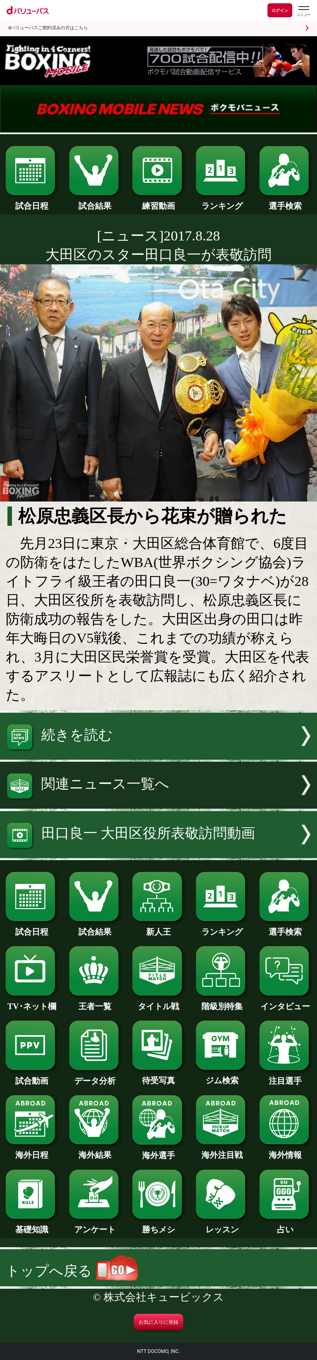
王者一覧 (95, 1002)
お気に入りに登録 (158, 1322)
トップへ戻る (72, 1270)
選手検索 (285, 201)
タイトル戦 (158, 1002)
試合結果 (95, 201)
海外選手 (158, 1151)
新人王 (158, 927)
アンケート (95, 1225)
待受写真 (158, 1076)
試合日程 (31, 201)
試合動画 (31, 1076)
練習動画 (158, 201)
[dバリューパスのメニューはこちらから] (303, 11)
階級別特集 (222, 1002)
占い (285, 1225)
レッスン (222, 1225)
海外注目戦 (222, 1150)
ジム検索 (222, 1076)
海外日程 (31, 1150)
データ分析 (95, 1076)
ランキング (222, 201)
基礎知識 (31, 1225)
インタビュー (285, 1002)
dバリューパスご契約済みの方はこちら (48, 27)
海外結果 (95, 1150)
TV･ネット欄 (31, 1002)
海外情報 (285, 1150)
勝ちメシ (158, 1225)
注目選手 (285, 1076)
